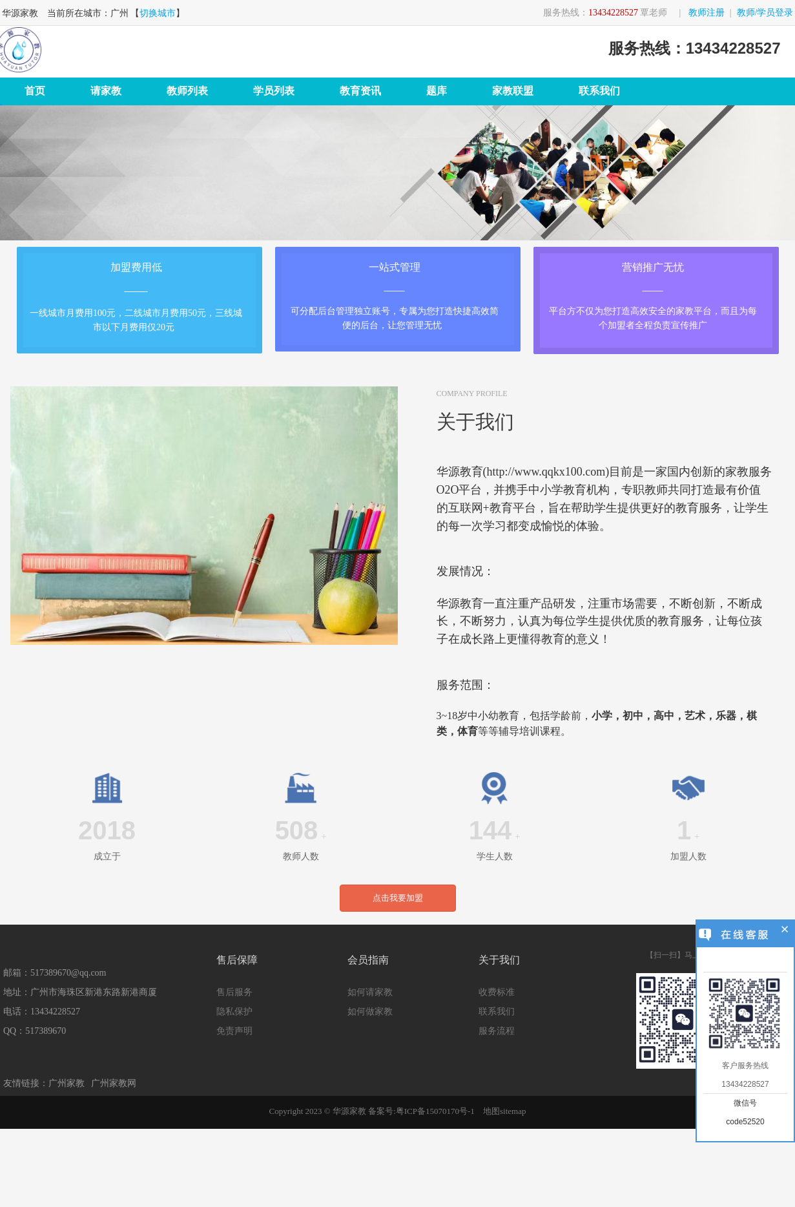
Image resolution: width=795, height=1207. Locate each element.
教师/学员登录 (765, 12)
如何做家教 (370, 1011)
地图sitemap (504, 1111)
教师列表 (187, 90)
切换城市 (157, 13)
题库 (436, 90)
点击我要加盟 (398, 898)
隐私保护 (234, 1011)
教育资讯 (360, 90)
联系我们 (599, 90)
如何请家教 (370, 992)
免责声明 (234, 1031)
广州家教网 (113, 1083)
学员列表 (273, 90)
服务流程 (497, 1031)
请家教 (105, 90)
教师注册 (706, 12)
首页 (35, 90)
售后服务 (234, 992)
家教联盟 (512, 90)
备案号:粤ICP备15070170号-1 (421, 1111)
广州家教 (66, 1083)
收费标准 (497, 992)
